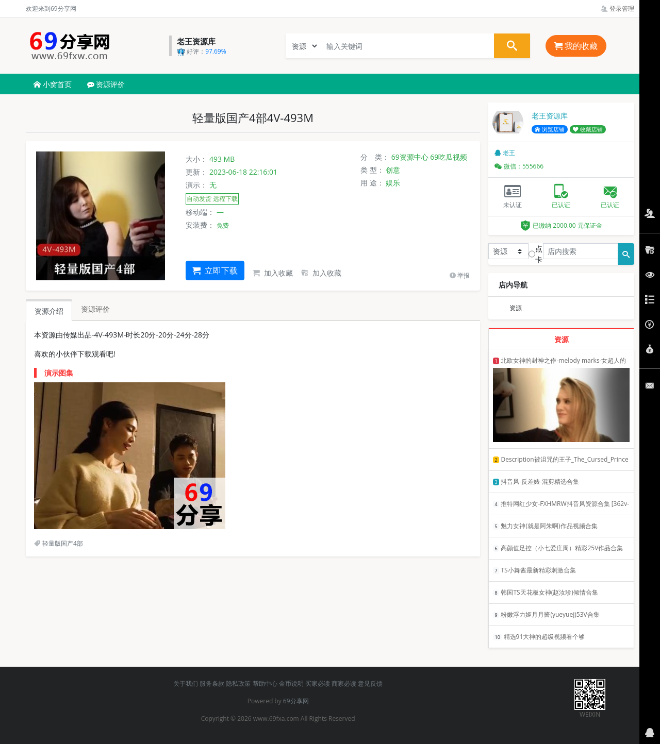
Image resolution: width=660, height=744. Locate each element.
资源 (515, 307)
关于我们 (185, 683)
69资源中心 (409, 157)
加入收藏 (273, 273)
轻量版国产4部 (58, 543)
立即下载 (215, 270)
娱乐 (393, 183)
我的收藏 (576, 46)
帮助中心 (265, 683)
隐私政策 (238, 683)
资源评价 (106, 84)
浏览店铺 (550, 129)
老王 (504, 152)
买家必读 (317, 683)
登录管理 (617, 8)
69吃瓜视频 (448, 157)
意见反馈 (370, 683)
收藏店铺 (588, 129)
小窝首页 (53, 84)
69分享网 (296, 701)
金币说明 (291, 683)
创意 (393, 170)
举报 (460, 275)
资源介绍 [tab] (49, 311)
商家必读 (344, 683)
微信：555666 (518, 166)
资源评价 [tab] (95, 309)
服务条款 (212, 683)
